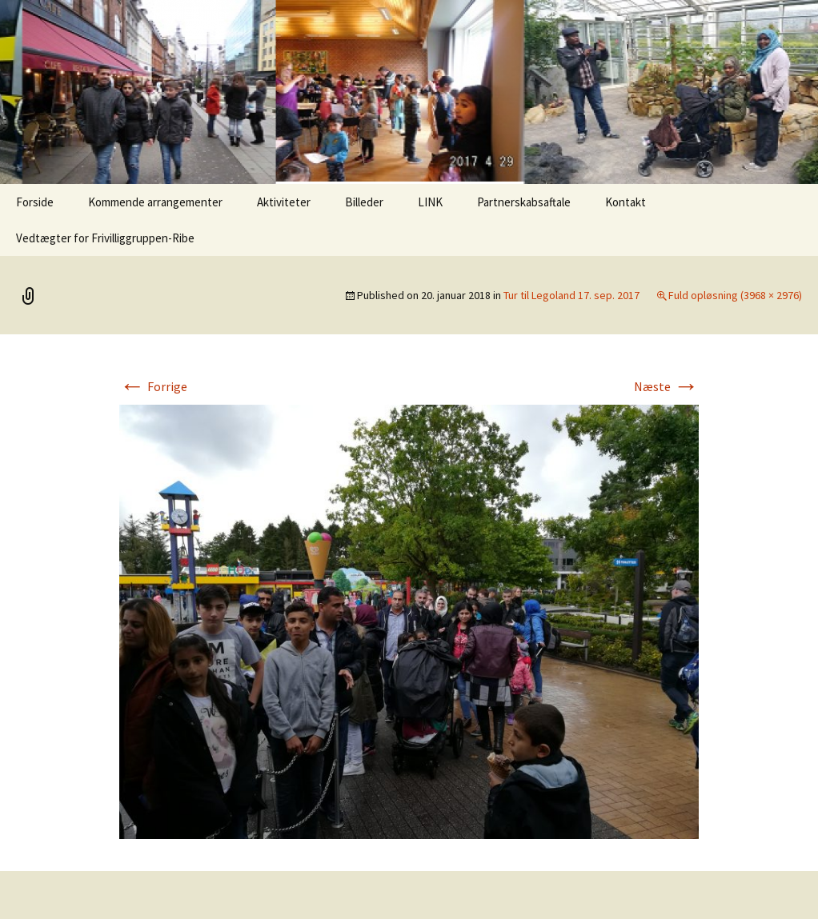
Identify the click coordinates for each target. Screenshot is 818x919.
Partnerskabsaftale (524, 202)
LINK (430, 202)
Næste (666, 386)
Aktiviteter (284, 202)
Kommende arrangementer (155, 202)
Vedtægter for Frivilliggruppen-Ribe (105, 238)
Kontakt (625, 202)
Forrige (153, 386)
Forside (35, 202)
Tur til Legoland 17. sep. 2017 (571, 295)
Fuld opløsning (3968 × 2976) (735, 295)
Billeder (364, 202)
